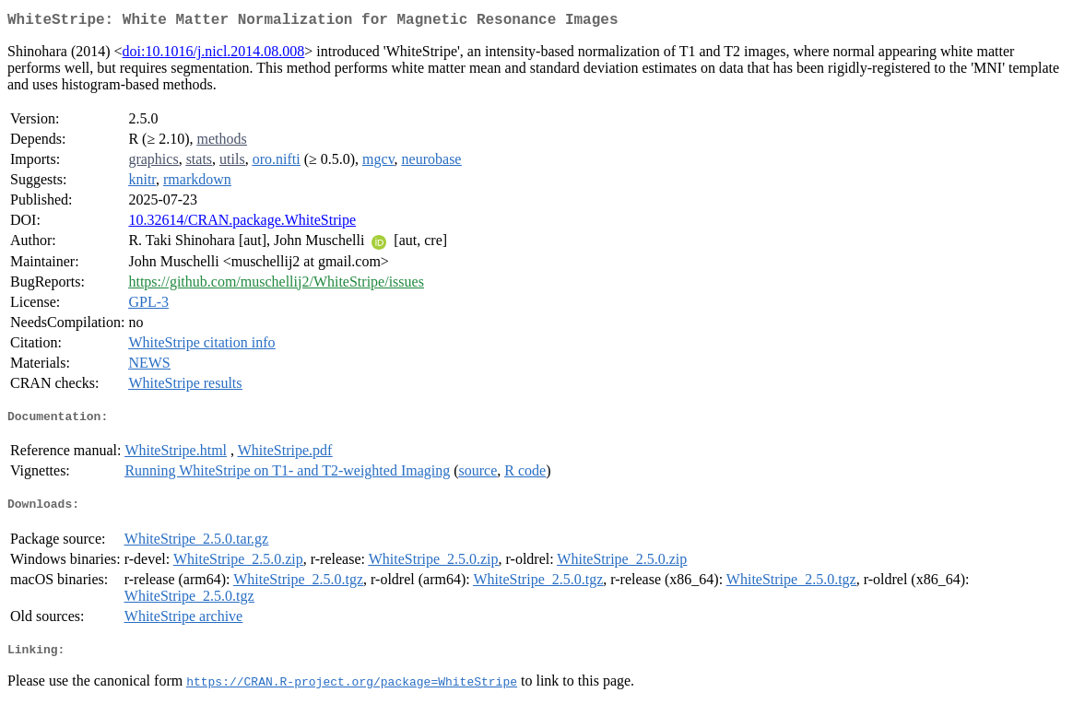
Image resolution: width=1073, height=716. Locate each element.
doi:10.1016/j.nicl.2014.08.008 (214, 55)
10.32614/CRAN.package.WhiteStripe (242, 223)
